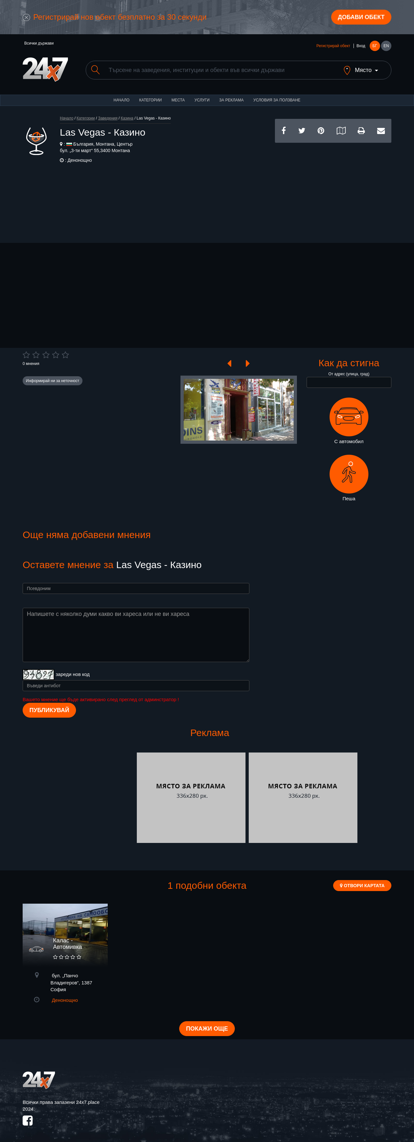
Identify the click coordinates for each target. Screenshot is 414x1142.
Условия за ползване (276, 100)
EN (386, 46)
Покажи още (207, 1028)
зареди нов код (73, 674)
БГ (374, 46)
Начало (121, 100)
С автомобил (349, 421)
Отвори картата (362, 885)
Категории (150, 100)
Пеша (349, 478)
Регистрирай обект (333, 46)
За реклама (231, 100)
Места (178, 100)
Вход (360, 46)
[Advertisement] (333, 188)
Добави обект (361, 17)
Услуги (202, 100)
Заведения (107, 118)
